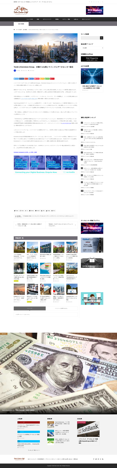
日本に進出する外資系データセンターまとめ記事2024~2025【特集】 (93, 146)
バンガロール (67, 216)
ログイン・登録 (66, 19)
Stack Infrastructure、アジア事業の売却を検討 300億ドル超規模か (93, 153)
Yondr (30, 216)
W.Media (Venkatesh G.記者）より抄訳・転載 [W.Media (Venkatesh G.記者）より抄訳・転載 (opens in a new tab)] (25, 152)
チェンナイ (37, 216)
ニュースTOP (30, 19)
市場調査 (92, 187)
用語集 (57, 19)
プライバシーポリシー (51, 459)
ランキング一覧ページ (33, 450)
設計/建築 (21, 24)
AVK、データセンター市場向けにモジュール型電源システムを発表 (93, 176)
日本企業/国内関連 (93, 164)
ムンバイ (72, 216)
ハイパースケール (60, 216)
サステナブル (92, 142)
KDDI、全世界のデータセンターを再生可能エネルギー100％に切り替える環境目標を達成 (93, 138)
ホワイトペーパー (47, 19)
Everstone (26, 216)
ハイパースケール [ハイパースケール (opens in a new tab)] (66, 123)
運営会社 (76, 459)
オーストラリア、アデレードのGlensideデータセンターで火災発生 (93, 191)
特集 (38, 19)
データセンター (43, 216)
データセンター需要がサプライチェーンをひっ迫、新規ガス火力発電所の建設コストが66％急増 (93, 184)
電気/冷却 (92, 133)
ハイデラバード (53, 216)
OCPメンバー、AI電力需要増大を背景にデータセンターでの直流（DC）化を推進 (93, 169)
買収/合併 (92, 156)
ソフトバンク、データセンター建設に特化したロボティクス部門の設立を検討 (93, 123)
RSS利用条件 (41, 459)
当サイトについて (86, 19)
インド (33, 216)
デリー (48, 216)
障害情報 (92, 194)
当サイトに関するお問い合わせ (64, 459)
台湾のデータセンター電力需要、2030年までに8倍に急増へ (93, 130)
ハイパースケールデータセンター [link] (29, 98)
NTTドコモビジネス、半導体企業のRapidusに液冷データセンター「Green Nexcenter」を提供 (93, 161)
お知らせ (76, 19)
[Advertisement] (57, 10)
